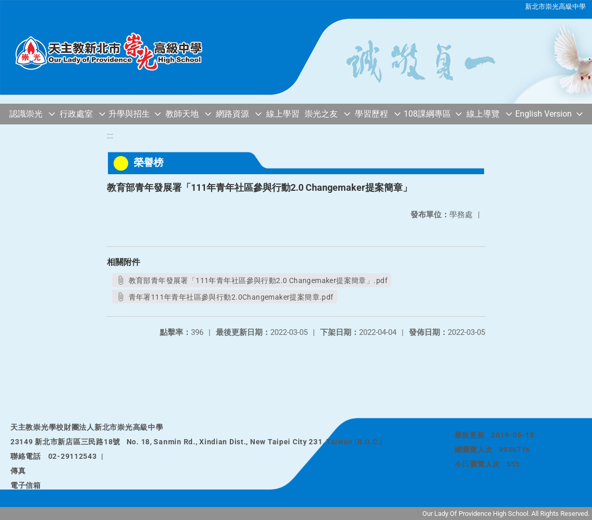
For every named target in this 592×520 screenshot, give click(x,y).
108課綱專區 (427, 114)
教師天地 (182, 114)
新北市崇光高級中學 (555, 6)
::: (110, 135)
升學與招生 (129, 114)
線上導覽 (483, 114)
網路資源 (232, 114)
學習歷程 (371, 114)
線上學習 (282, 114)
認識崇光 (26, 114)
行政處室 (76, 114)
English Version (543, 114)
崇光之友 (321, 114)
